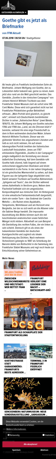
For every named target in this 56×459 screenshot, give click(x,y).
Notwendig (14, 435)
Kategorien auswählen (13, 12)
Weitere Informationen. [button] (16, 429)
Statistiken (48, 435)
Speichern (16, 450)
